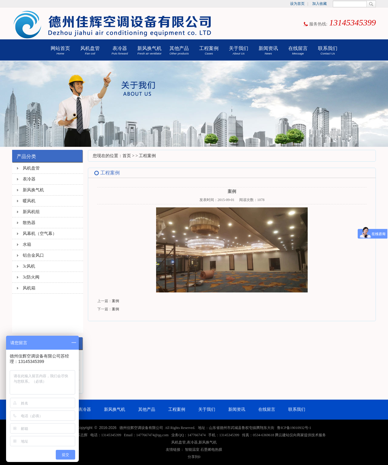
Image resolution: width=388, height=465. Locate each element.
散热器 (29, 222)
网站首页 (60, 50)
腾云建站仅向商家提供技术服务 (300, 435)
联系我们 (328, 50)
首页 (126, 155)
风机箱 (29, 287)
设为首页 (297, 4)
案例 (115, 301)
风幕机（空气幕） (40, 233)
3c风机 (29, 266)
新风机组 (31, 211)
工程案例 (209, 50)
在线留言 (298, 50)
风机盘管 (90, 50)
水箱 (27, 244)
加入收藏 (319, 4)
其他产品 (179, 50)
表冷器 (120, 50)
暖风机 (29, 200)
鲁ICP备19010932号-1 (294, 428)
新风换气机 (149, 50)
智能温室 (192, 449)
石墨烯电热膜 (211, 449)
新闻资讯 (268, 50)
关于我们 (238, 50)
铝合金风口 (33, 255)
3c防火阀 (31, 277)
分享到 (193, 457)
